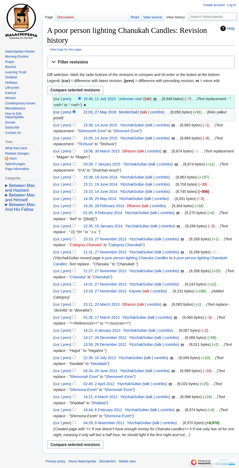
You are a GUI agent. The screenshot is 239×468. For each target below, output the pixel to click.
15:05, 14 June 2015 (100, 138)
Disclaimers (107, 461)
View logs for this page (66, 49)
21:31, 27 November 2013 (105, 252)
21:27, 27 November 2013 (105, 271)
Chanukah (101, 277)
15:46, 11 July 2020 (99, 99)
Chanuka (77, 277)
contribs (156, 112)
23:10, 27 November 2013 (105, 239)
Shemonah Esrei (84, 377)
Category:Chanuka (85, 245)
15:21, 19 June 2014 (100, 184)
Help (231, 28)
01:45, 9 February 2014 (102, 213)
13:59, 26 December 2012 (105, 344)
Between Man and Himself (20, 197)
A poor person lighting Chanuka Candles (135, 258)
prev (66, 99)
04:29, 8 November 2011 (103, 423)
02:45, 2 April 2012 (99, 384)
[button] (141, 62)
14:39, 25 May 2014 (99, 199)
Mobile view (127, 461)
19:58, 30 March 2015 (101, 151)
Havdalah (99, 363)
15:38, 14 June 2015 (100, 125)
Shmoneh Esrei (126, 131)
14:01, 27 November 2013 (105, 284)
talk (147, 99)
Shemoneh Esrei (92, 131)
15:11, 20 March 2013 (101, 304)
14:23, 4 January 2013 (101, 330)
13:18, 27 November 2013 (105, 291)
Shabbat (99, 403)
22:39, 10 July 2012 (99, 358)
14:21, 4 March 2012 (100, 397)
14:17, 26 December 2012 (105, 337)
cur (57, 112)
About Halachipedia (82, 461)
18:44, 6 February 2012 (102, 410)
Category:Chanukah (125, 245)
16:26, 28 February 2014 (103, 206)
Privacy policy (55, 461)
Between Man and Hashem (20, 188)
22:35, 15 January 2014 (103, 226)
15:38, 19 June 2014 (100, 177)
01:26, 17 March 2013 (101, 317)
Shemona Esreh (83, 390)
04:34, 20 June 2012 (100, 371)
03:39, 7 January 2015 (101, 164)
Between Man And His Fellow (20, 207)
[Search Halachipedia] (213, 16)
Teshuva (85, 144)
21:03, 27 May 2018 (99, 112)
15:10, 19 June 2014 (100, 191)
